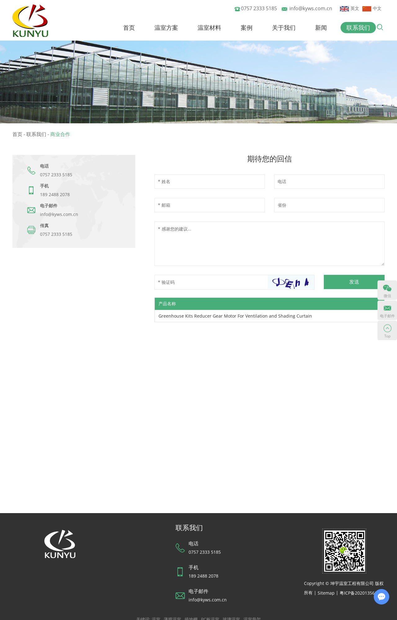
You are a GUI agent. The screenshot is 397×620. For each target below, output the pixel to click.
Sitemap (326, 593)
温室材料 (209, 28)
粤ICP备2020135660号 (362, 593)
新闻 (321, 28)
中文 (371, 8)
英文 (349, 8)
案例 (247, 28)
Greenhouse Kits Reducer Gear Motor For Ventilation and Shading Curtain (235, 316)
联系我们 (358, 28)
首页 (130, 28)
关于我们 (284, 28)
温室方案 (167, 28)
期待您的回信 (269, 159)
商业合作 (60, 134)
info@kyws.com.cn (310, 8)
